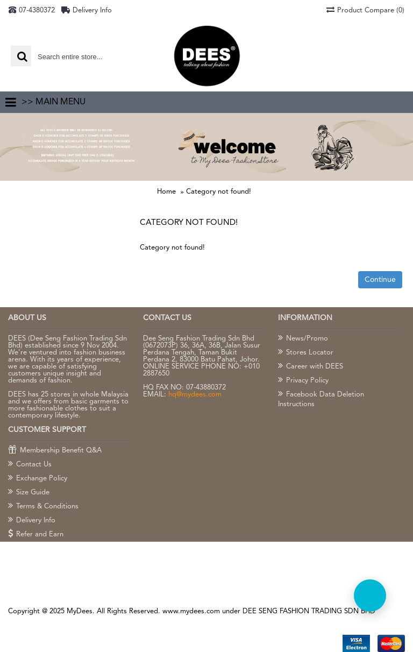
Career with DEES (310, 367)
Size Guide (28, 492)
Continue (380, 280)
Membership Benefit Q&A (55, 451)
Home (166, 191)
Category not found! (218, 191)
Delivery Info (31, 520)
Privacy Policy (303, 381)
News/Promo (303, 339)
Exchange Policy (37, 478)
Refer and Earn (35, 534)
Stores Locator (305, 353)
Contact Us (30, 464)
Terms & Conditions (43, 506)
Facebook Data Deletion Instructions (321, 399)
